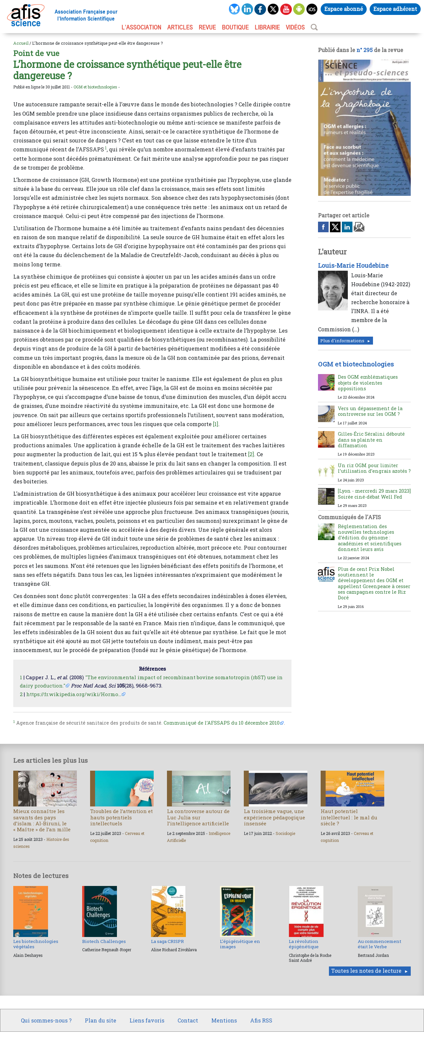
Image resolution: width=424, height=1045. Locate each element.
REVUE (207, 27)
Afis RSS (261, 1020)
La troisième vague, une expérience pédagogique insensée (274, 817)
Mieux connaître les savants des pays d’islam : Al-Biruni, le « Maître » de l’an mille (42, 820)
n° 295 (364, 49)
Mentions (224, 1020)
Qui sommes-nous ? (46, 1020)
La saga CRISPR (167, 941)
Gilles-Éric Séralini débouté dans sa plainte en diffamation (371, 440)
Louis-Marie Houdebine (353, 265)
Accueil (20, 43)
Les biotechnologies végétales (35, 944)
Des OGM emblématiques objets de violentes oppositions (368, 383)
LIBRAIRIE (267, 27)
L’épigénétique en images (240, 944)
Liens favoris (147, 1020)
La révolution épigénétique (304, 944)
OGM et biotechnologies (95, 86)
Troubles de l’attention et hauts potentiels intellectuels (121, 817)
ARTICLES (180, 27)
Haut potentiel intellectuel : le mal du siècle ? (349, 817)
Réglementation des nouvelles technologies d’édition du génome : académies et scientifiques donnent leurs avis (369, 537)
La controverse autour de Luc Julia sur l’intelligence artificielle (198, 817)
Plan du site (100, 1020)
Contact (188, 1020)
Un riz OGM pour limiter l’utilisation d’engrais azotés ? (374, 468)
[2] (251, 454)
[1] (215, 423)
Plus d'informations (342, 341)
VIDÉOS (295, 27)
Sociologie (285, 833)
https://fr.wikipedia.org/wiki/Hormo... (73, 694)
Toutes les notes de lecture (366, 970)
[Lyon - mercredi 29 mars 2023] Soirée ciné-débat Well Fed (374, 494)
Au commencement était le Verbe (379, 944)
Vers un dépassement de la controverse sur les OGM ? (370, 411)
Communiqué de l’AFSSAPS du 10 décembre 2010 (222, 723)
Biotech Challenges (104, 941)
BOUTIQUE (235, 27)
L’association (141, 27)
